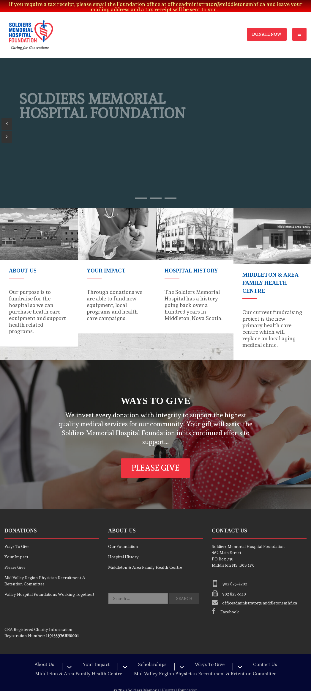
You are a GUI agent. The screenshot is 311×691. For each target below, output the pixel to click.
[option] (39, 269)
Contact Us (265, 656)
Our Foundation (123, 538)
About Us (44, 656)
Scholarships (152, 656)
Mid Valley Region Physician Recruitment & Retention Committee (205, 665)
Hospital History (123, 548)
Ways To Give (16, 538)
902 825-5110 (229, 586)
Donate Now (266, 26)
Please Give (155, 459)
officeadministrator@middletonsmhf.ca (254, 595)
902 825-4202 (229, 576)
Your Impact (16, 548)
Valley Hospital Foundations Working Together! (49, 586)
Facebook (225, 603)
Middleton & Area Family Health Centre (145, 559)
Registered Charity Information (38, 621)
